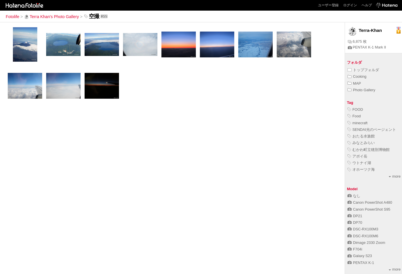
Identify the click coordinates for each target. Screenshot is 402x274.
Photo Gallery (361, 90)
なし (354, 196)
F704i (355, 249)
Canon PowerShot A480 (370, 202)
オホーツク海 (361, 169)
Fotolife (12, 16)
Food (354, 116)
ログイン (350, 5)
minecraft (358, 123)
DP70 (355, 222)
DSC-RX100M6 (363, 236)
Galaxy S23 (360, 256)
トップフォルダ (363, 70)
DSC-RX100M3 (363, 229)
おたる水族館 (361, 136)
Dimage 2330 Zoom (366, 242)
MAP (354, 83)
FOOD (355, 109)
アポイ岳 (357, 156)
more (395, 176)
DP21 (355, 216)
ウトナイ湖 (359, 163)
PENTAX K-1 (361, 263)
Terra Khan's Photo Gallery (51, 16)
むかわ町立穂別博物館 (369, 149)
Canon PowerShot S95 (369, 209)
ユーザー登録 (328, 5)
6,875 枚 (357, 41)
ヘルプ (367, 5)
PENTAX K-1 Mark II (367, 47)
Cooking (357, 76)
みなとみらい (361, 143)
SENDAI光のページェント (372, 129)
